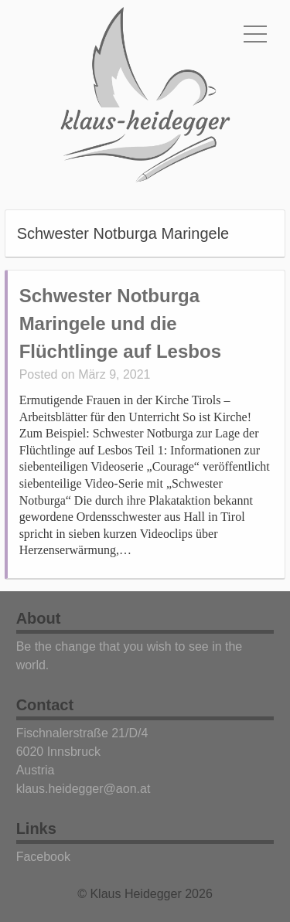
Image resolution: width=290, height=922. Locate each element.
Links (36, 828)
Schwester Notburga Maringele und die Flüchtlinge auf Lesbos (120, 323)
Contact (44, 704)
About (38, 618)
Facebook (43, 856)
